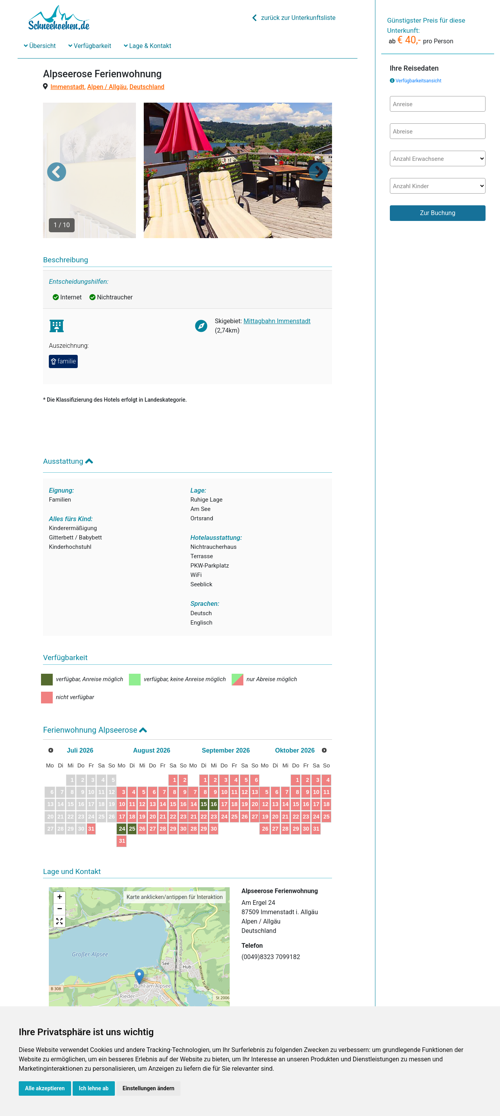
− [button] (59, 872)
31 (107, 791)
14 (202, 767)
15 (215, 767)
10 (151, 767)
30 (228, 791)
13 (189, 767)
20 (189, 779)
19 (176, 779)
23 (228, 779)
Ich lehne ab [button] (94, 1088)
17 (151, 779)
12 (176, 767)
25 (164, 791)
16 (228, 767)
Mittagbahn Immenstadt (277, 283)
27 (189, 791)
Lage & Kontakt (147, 46)
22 (215, 779)
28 (202, 791)
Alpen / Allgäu (107, 87)
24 (151, 791)
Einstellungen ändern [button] (149, 1088)
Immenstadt (67, 87)
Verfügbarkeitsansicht (418, 81)
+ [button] (59, 861)
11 (164, 767)
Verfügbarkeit (89, 46)
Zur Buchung (437, 213)
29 (215, 791)
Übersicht (40, 46)
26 (176, 791)
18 (164, 779)
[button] (56, 153)
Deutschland (147, 87)
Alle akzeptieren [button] (45, 1088)
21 (202, 779)
